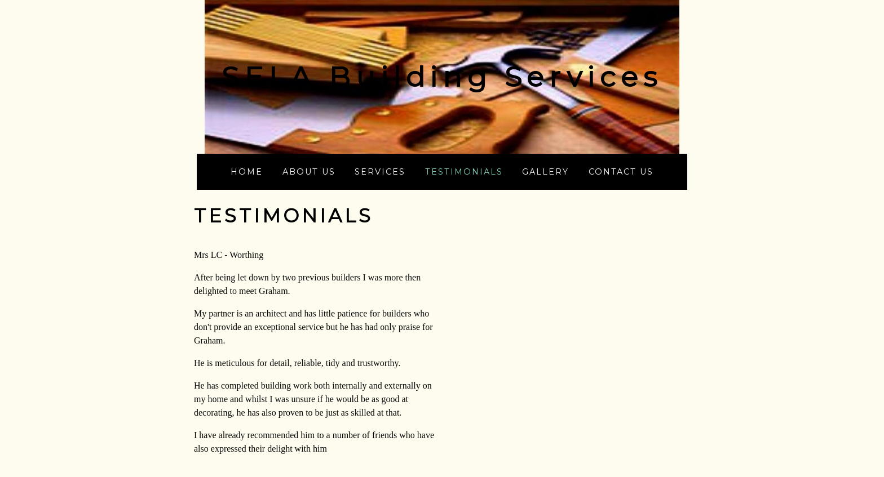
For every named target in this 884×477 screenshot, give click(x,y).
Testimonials (464, 172)
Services (380, 172)
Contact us (621, 172)
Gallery (545, 172)
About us (308, 172)
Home (247, 172)
